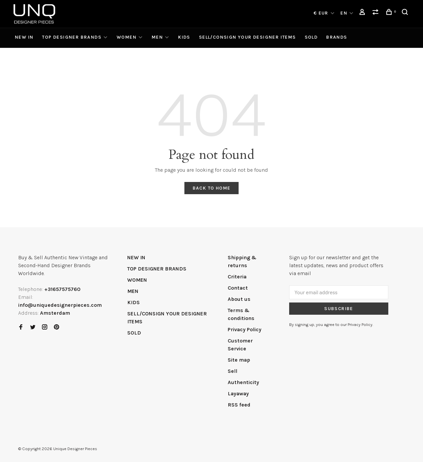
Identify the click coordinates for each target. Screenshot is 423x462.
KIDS (184, 37)
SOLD (311, 37)
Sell (232, 371)
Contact (238, 288)
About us (239, 299)
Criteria (237, 276)
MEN (157, 37)
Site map (239, 360)
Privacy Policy (244, 329)
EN (343, 13)
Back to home (212, 188)
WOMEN (126, 37)
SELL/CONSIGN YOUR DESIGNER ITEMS (247, 37)
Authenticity (243, 382)
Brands (336, 37)
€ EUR (322, 13)
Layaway (238, 393)
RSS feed (239, 405)
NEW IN (24, 37)
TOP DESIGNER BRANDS (71, 37)
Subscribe (338, 308)
